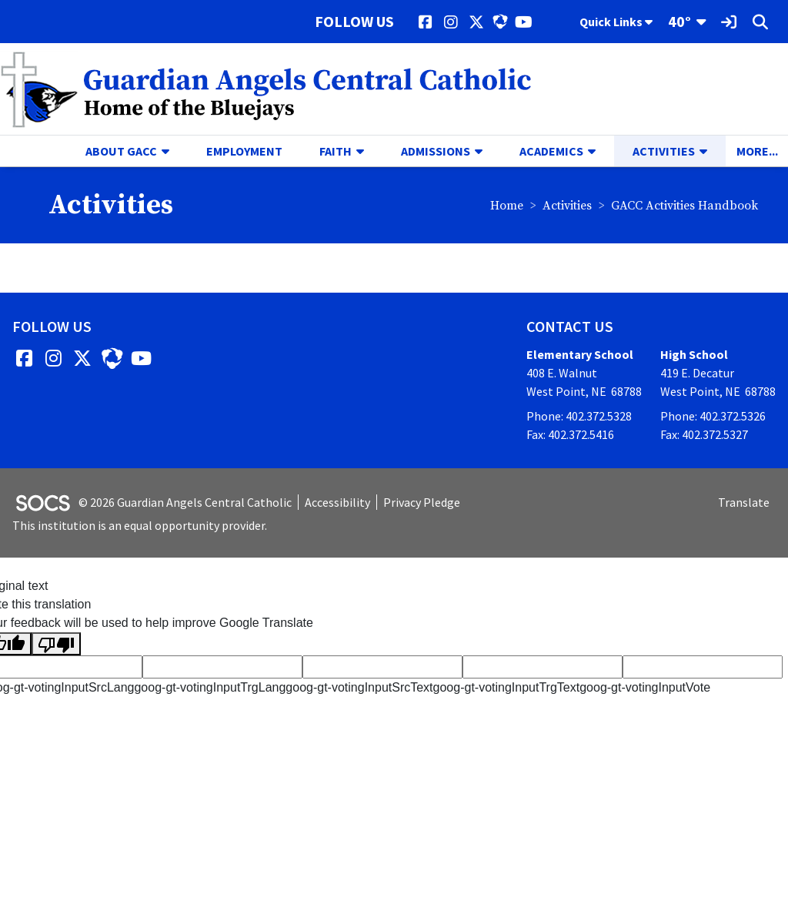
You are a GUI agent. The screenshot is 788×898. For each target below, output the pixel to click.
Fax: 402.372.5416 (570, 434)
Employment (244, 151)
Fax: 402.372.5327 (704, 434)
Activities (567, 205)
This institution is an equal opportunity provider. (139, 525)
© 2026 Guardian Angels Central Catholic (185, 502)
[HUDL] (500, 21)
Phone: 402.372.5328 (579, 416)
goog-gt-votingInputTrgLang (209, 687)
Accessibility (337, 502)
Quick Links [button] (616, 21)
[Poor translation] (56, 644)
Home (506, 205)
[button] (171, 151)
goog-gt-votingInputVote (644, 687)
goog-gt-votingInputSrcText (358, 687)
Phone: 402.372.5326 (713, 416)
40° (679, 21)
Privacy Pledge (421, 502)
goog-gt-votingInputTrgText (506, 687)
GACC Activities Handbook (684, 205)
